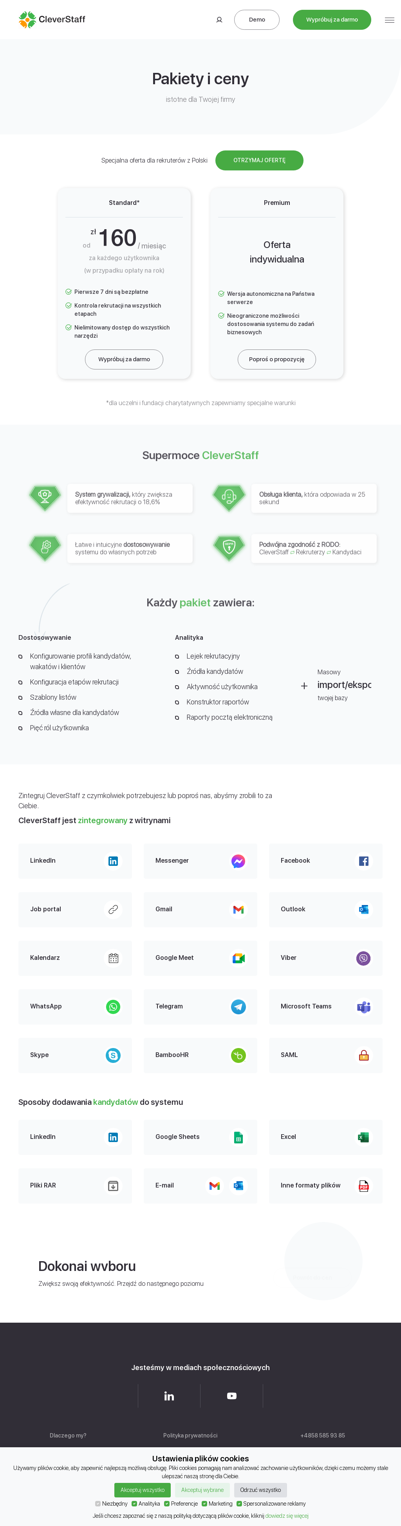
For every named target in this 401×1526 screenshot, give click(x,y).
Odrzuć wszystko (260, 1490)
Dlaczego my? (68, 1435)
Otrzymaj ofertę (259, 160)
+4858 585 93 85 (322, 1435)
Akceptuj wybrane (202, 1490)
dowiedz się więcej (287, 1516)
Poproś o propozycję (277, 359)
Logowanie (219, 20)
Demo (257, 19)
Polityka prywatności (190, 1435)
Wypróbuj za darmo (332, 19)
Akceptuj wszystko (142, 1490)
